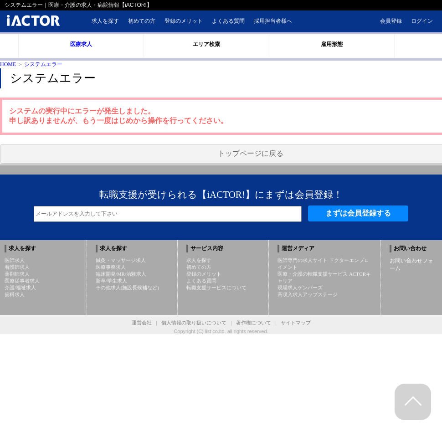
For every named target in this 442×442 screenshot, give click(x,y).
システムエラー (43, 64)
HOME (8, 64)
